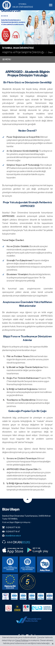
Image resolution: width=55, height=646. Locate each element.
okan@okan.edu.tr (13, 535)
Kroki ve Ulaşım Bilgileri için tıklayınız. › (16, 522)
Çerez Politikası (21, 640)
